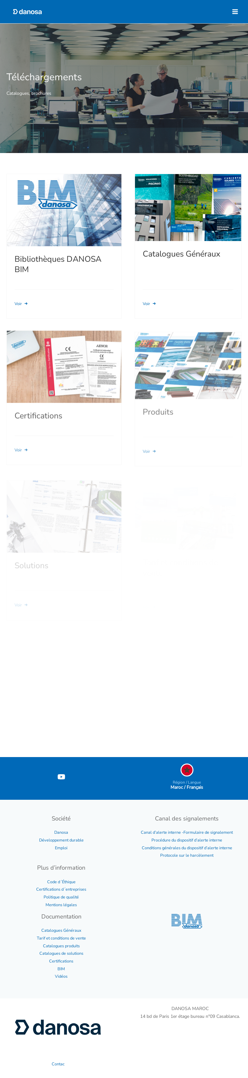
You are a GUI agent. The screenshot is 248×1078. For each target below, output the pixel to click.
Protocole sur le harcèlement (186, 855)
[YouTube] (61, 777)
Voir (22, 304)
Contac (58, 1064)
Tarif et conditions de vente (61, 938)
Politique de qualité (61, 897)
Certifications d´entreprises (61, 889)
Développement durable (61, 840)
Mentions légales (61, 905)
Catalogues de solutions (61, 953)
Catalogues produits (61, 946)
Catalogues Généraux (61, 930)
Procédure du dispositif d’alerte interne (186, 840)
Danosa (61, 832)
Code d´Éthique (61, 882)
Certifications (61, 961)
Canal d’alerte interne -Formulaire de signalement (187, 832)
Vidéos (61, 976)
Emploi (61, 848)
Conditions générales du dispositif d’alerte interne (187, 848)
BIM (61, 969)
